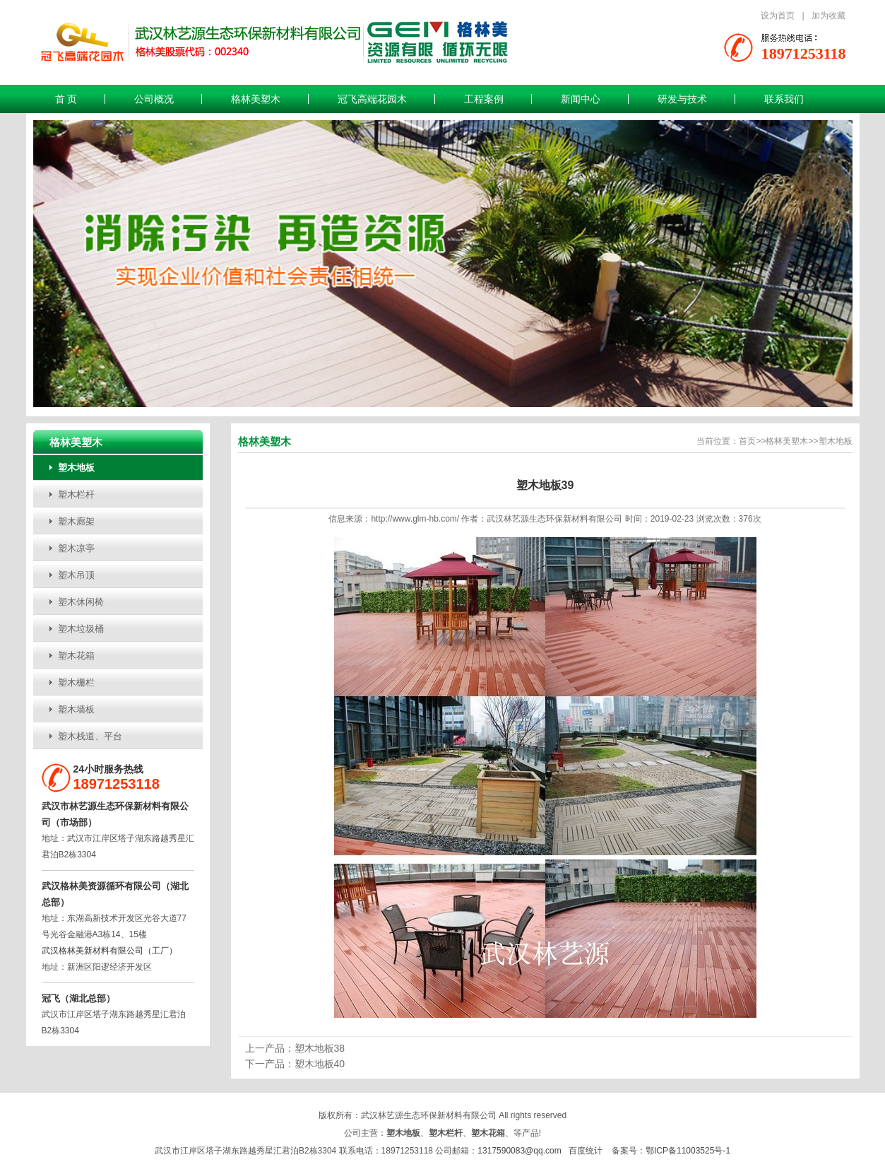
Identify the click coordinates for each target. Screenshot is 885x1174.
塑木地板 (76, 467)
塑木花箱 (76, 655)
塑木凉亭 (76, 548)
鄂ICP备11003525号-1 (688, 1151)
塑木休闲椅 (81, 602)
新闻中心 (580, 99)
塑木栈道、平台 (90, 736)
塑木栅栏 (76, 682)
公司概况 (154, 99)
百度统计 (585, 1151)
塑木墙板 (76, 709)
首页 (747, 441)
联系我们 (784, 99)
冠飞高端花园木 (372, 99)
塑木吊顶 (76, 575)
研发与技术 (682, 99)
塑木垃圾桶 (81, 628)
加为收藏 (828, 15)
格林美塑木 (255, 99)
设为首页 (778, 15)
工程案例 (484, 99)
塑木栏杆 (76, 494)
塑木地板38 (320, 1048)
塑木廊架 (76, 521)
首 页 (66, 99)
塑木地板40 (320, 1063)
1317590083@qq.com (519, 1151)
